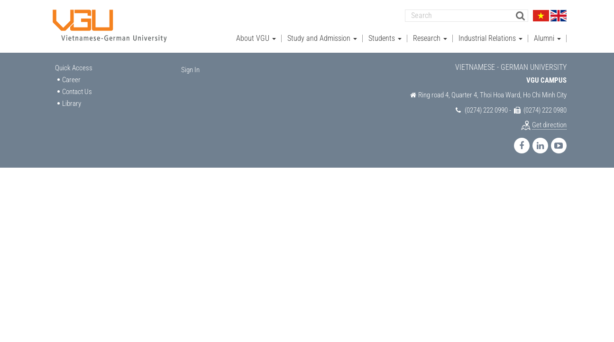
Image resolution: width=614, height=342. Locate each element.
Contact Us (77, 91)
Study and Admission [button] (322, 38)
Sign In (190, 70)
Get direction (549, 125)
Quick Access (73, 68)
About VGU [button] (256, 38)
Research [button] (430, 38)
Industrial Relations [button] (490, 38)
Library (71, 103)
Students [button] (385, 38)
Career (71, 80)
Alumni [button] (547, 38)
